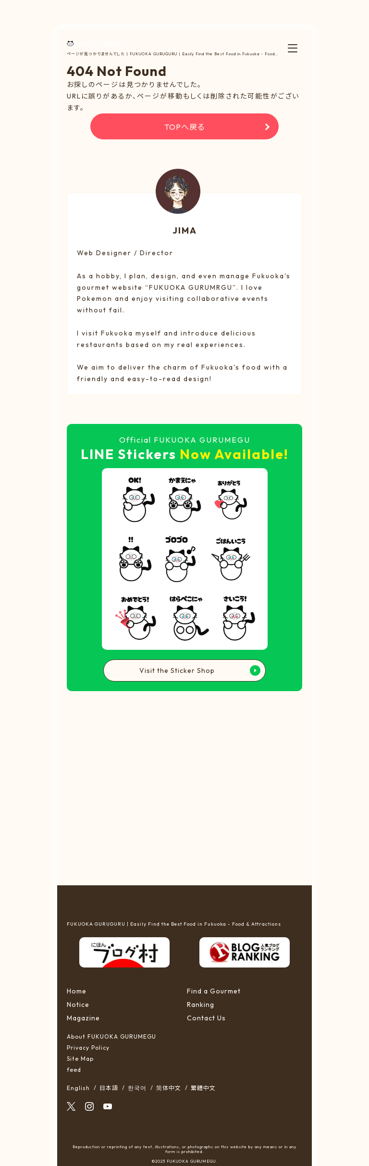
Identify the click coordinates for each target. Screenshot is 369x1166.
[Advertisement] (185, 787)
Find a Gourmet (214, 991)
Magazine (83, 1018)
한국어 (137, 1088)
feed (74, 1069)
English (78, 1088)
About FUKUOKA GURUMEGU (111, 1036)
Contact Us (206, 1018)
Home (76, 991)
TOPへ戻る (184, 127)
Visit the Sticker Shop (177, 670)
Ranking (200, 1004)
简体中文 (168, 1088)
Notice (78, 1004)
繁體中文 (203, 1088)
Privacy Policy (88, 1047)
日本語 (108, 1088)
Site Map (80, 1058)
